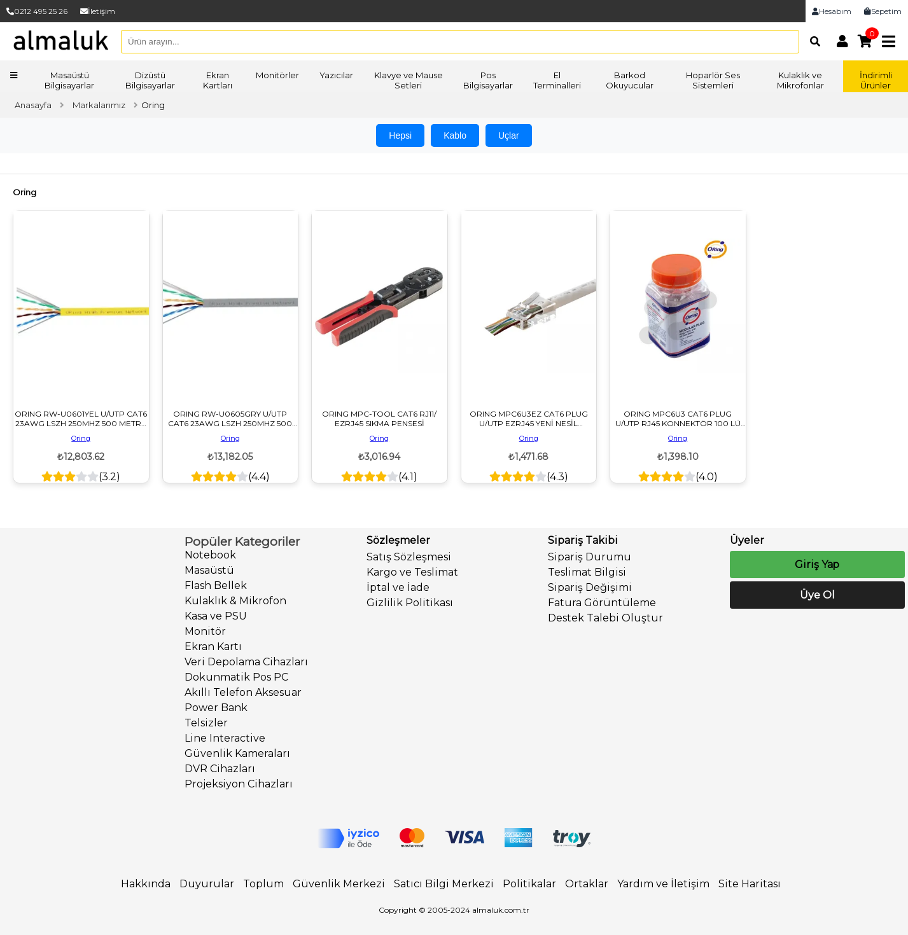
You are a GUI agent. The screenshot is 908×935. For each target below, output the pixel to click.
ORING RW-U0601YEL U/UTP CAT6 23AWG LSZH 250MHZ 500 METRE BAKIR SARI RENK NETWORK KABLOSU (81, 418)
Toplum (263, 884)
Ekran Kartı (213, 647)
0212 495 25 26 (36, 11)
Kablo (455, 135)
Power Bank (216, 708)
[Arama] (811, 41)
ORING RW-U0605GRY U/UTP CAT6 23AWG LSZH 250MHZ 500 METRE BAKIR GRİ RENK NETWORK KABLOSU (230, 418)
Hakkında (146, 884)
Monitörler (277, 75)
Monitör (205, 631)
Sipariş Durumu (589, 557)
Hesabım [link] (831, 11)
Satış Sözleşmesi (409, 557)
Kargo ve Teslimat (412, 572)
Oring (80, 438)
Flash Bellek (216, 585)
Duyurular (206, 884)
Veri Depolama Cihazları (246, 662)
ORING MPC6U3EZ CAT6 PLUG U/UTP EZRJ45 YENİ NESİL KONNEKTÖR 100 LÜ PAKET (529, 418)
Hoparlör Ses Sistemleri (713, 80)
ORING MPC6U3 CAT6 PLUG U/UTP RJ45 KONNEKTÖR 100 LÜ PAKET (678, 418)
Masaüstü (209, 570)
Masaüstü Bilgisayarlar (69, 80)
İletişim (97, 11)
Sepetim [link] (883, 11)
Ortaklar (586, 884)
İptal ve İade (398, 587)
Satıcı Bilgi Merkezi (444, 884)
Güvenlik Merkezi (339, 884)
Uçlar (508, 135)
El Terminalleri (557, 80)
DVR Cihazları (220, 769)
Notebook (210, 555)
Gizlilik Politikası (410, 603)
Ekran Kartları (217, 80)
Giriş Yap (817, 564)
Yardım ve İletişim (663, 884)
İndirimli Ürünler (876, 80)
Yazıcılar (336, 75)
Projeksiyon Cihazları (239, 784)
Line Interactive (225, 738)
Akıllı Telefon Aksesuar (243, 692)
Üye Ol (817, 595)
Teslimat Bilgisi (587, 572)
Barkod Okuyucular (629, 80)
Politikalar (529, 884)
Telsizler (206, 723)
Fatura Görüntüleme (602, 603)
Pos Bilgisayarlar (488, 80)
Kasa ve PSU (216, 616)
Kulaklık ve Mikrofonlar (800, 80)
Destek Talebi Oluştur (605, 618)
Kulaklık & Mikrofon (235, 601)
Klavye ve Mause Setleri (408, 80)
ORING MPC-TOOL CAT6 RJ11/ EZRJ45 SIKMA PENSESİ (379, 418)
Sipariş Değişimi (590, 587)
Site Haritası (749, 884)
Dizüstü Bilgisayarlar (150, 80)
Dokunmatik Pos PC (236, 677)
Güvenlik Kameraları (237, 753)
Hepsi (400, 135)
